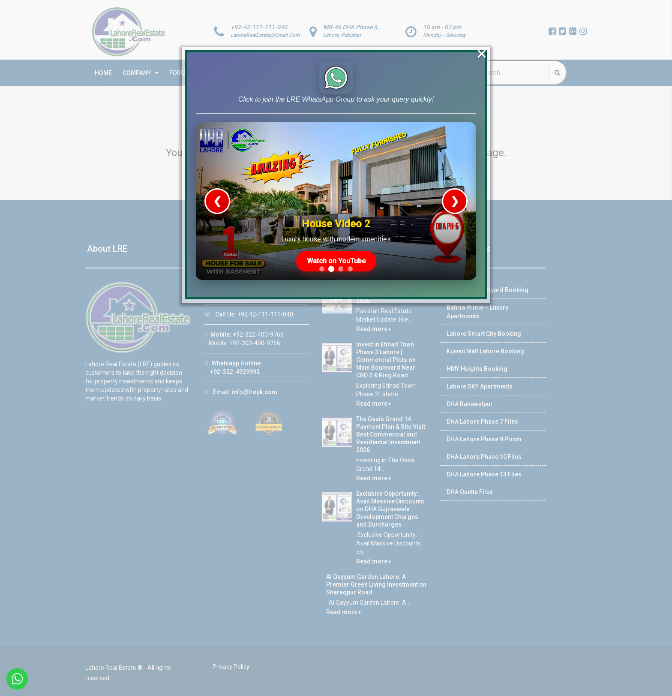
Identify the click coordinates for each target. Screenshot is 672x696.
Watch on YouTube (336, 240)
